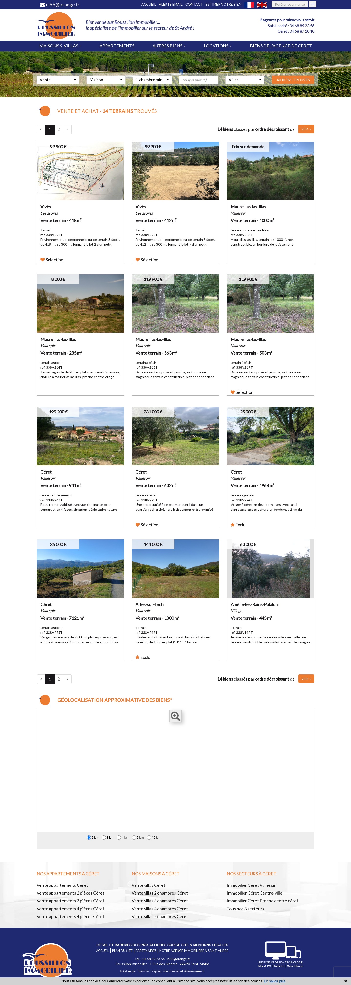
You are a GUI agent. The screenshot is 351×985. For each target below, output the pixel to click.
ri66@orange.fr (60, 4)
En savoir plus (274, 981)
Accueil (148, 4)
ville (306, 129)
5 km (138, 837)
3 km (108, 837)
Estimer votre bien (223, 4)
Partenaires (146, 951)
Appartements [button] (116, 45)
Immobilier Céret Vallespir (251, 885)
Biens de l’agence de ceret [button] (281, 45)
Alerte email (171, 4)
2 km (93, 837)
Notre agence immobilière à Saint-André (193, 951)
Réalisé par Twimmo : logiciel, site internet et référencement (162, 971)
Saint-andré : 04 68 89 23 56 (291, 25)
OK (312, 4)
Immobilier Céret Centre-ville (254, 892)
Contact (194, 4)
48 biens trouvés (293, 86)
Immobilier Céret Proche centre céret (262, 900)
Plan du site (122, 951)
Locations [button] (218, 45)
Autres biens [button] (169, 45)
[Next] (67, 129)
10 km (154, 837)
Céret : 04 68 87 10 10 (296, 31)
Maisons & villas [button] (60, 45)
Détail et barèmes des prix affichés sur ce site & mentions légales (162, 945)
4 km (123, 837)
